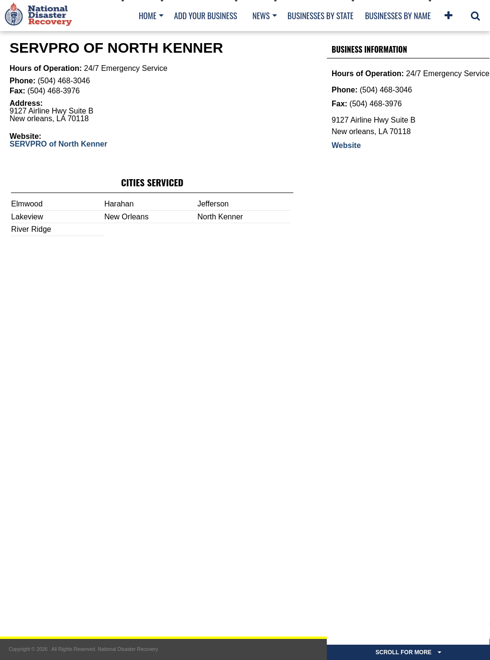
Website (346, 145)
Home (147, 16)
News (260, 16)
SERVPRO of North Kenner (58, 144)
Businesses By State (321, 16)
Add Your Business (205, 16)
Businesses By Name (398, 16)
